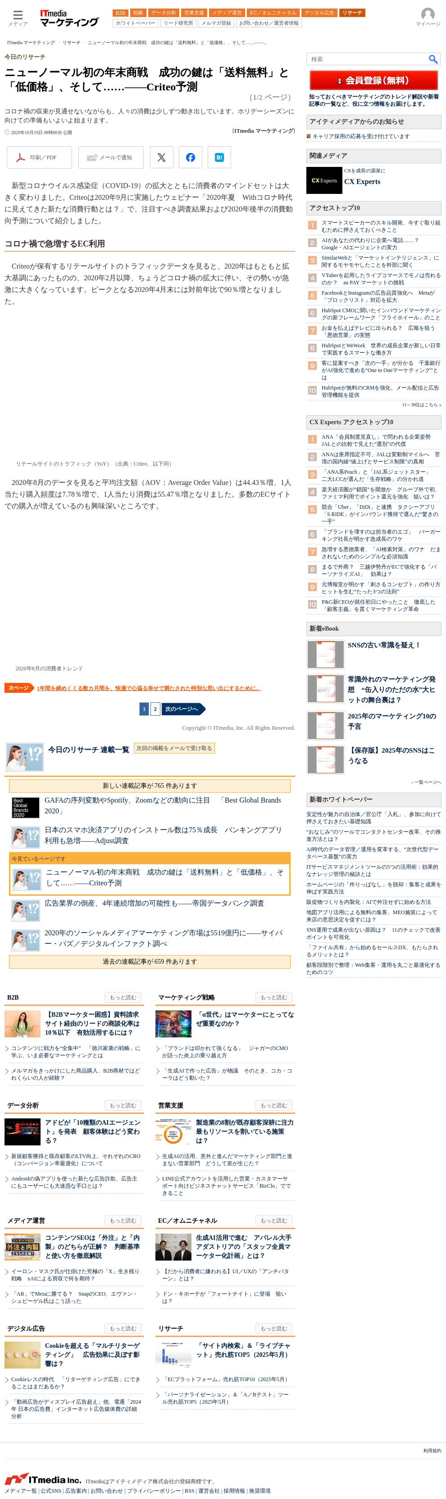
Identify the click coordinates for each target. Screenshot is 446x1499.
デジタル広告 (26, 1328)
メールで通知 (116, 157)
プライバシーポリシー (154, 1491)
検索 (434, 59)
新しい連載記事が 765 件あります (150, 785)
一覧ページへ (427, 782)
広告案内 (76, 1491)
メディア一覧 (21, 1491)
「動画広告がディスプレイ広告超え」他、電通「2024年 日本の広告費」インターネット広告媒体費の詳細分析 (76, 1409)
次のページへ (181, 709)
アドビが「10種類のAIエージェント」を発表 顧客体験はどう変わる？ (93, 1131)
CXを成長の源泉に (365, 170)
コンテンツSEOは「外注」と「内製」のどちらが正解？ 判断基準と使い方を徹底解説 (92, 1246)
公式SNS (51, 1491)
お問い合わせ (107, 1491)
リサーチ (170, 1328)
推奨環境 (260, 1491)
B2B (13, 997)
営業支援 (170, 1105)
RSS (189, 1491)
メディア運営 (26, 1220)
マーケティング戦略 (186, 997)
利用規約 (432, 1450)
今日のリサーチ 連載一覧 (88, 750)
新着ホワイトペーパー (341, 799)
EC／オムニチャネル (187, 1220)
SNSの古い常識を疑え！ (384, 645)
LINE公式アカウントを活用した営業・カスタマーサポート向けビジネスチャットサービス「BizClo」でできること (226, 1186)
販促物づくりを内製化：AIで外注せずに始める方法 (368, 902)
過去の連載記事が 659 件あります (150, 961)
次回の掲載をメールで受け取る (174, 748)
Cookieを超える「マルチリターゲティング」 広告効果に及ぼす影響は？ (92, 1354)
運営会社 (209, 1491)
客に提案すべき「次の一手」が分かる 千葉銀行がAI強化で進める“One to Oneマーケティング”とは (381, 370)
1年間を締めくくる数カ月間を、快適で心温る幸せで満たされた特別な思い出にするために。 (149, 688)
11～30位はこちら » (421, 404)
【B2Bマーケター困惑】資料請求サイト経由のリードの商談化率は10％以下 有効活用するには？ (92, 1023)
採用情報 (234, 1491)
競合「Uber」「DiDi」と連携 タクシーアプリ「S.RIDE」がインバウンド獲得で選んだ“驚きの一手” (380, 514)
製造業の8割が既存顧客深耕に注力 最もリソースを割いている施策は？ (248, 1131)
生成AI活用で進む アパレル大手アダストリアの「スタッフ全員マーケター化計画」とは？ (243, 1246)
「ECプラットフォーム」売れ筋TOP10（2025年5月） (226, 1379)
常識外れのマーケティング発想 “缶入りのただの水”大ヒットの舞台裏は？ (392, 689)
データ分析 (23, 1105)
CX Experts (362, 181)
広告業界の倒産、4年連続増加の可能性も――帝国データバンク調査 (154, 903)
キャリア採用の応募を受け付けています (361, 136)
